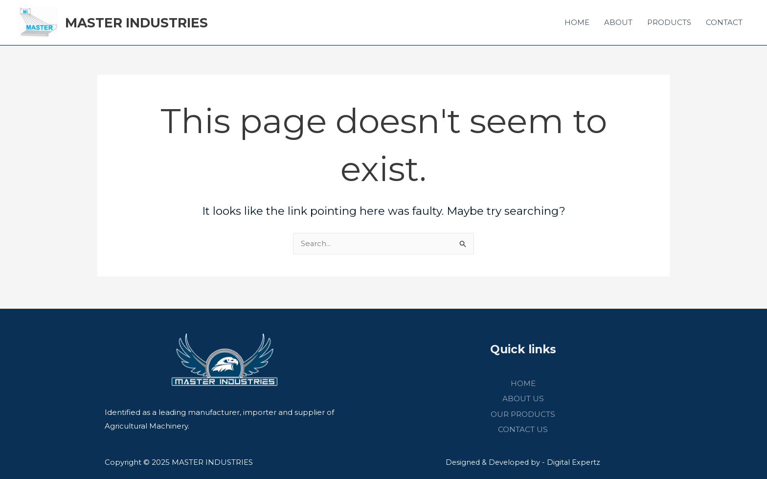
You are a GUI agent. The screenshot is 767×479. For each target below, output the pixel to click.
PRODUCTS (669, 23)
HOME (576, 23)
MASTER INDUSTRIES (143, 24)
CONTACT (724, 23)
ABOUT (618, 23)
